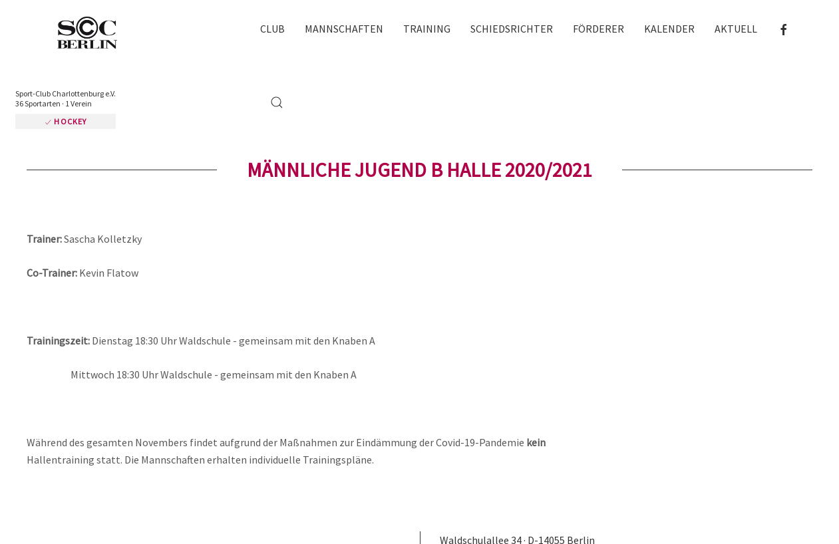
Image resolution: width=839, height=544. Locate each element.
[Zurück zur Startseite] (93, 33)
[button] (276, 102)
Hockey (65, 121)
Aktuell (736, 28)
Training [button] (426, 28)
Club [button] (272, 28)
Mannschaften (344, 28)
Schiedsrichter (511, 28)
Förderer (598, 28)
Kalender (669, 28)
